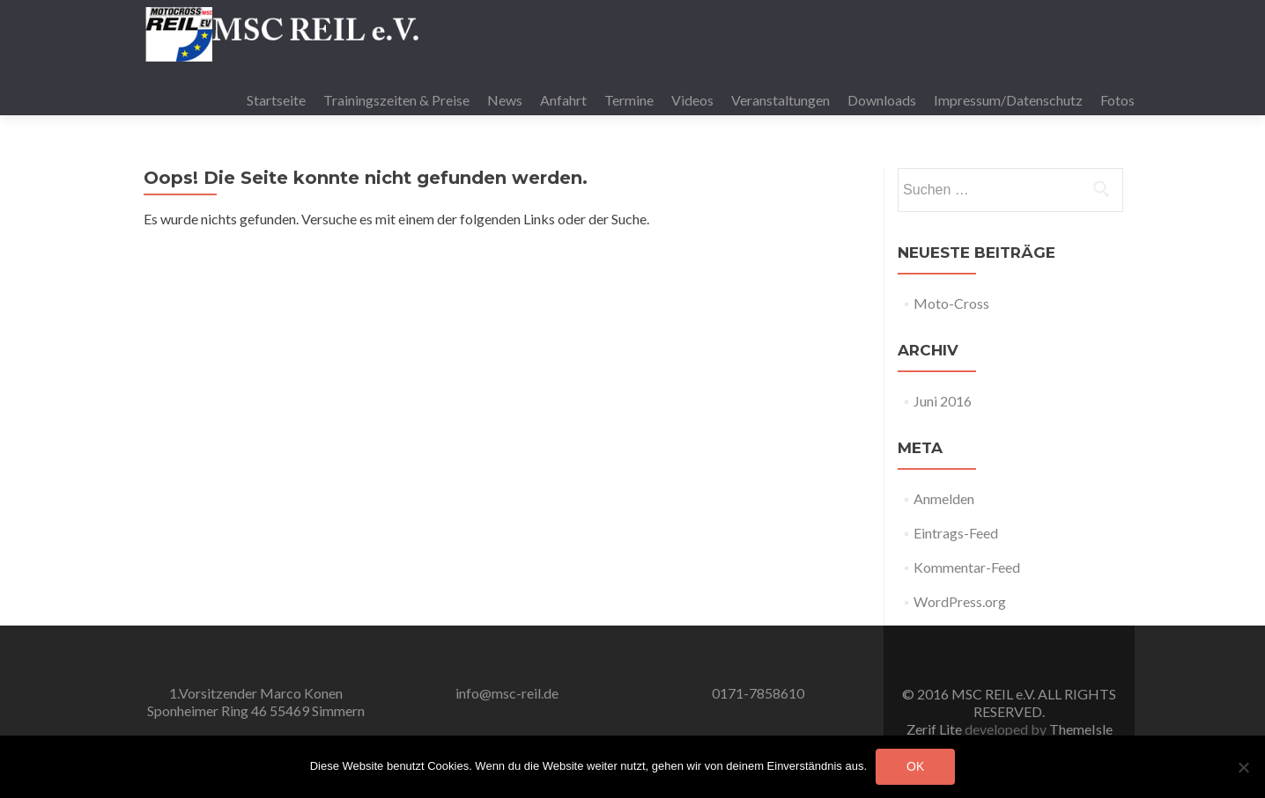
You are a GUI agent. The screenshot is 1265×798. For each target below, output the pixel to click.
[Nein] (1243, 767)
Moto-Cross (951, 303)
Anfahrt (563, 100)
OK (915, 766)
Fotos (1117, 100)
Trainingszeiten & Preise (396, 100)
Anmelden (944, 498)
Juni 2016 (943, 400)
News (504, 100)
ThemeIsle (1081, 729)
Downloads (881, 100)
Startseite (276, 100)
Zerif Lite (935, 729)
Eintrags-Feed (956, 532)
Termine (629, 100)
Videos (692, 100)
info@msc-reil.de (507, 693)
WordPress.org (960, 601)
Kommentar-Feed (967, 567)
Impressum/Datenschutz (1008, 100)
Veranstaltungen (780, 100)
